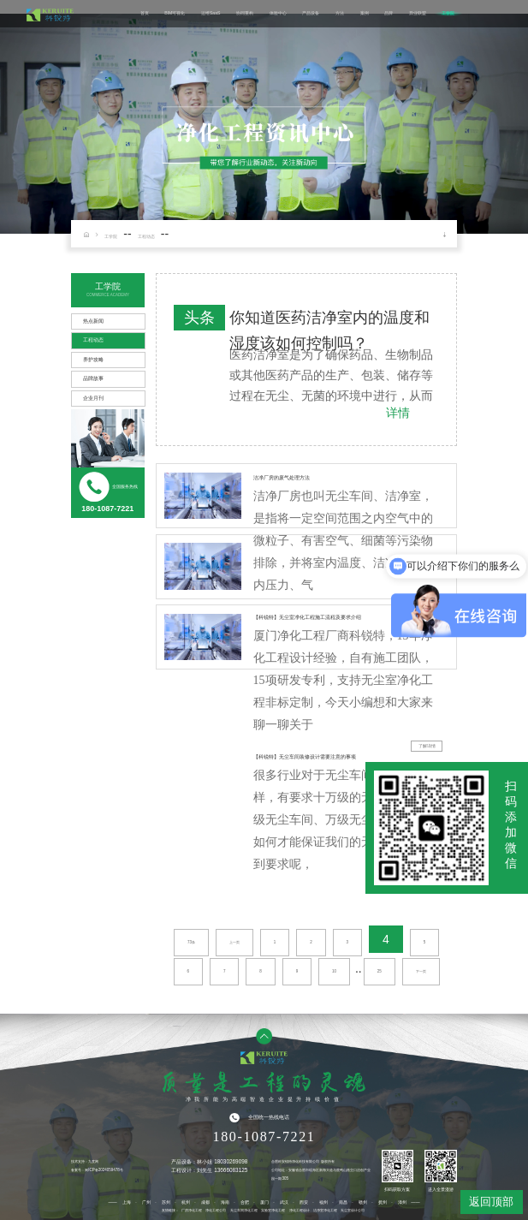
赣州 (363, 1202)
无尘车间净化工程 (244, 1210)
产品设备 (310, 13)
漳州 (402, 1202)
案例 (364, 13)
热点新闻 (93, 321)
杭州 (185, 1202)
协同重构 (244, 13)
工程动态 (146, 236)
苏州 (166, 1202)
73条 (191, 942)
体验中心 (278, 13)
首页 (144, 13)
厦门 (264, 1202)
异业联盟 (417, 13)
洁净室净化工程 (325, 1210)
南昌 (343, 1202)
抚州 (382, 1202)
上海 (126, 1202)
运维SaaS (211, 13)
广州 (146, 1202)
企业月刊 (93, 398)
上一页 (234, 942)
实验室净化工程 (273, 1210)
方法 (339, 13)
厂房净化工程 (191, 1210)
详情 (398, 413)
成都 (205, 1202)
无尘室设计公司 (353, 1210)
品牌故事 (93, 378)
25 (379, 971)
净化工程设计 (299, 1210)
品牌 (388, 13)
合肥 (244, 1202)
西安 (304, 1202)
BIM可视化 (174, 13)
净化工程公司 (215, 1210)
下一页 (421, 971)
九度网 (93, 1161)
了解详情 (427, 746)
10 (334, 971)
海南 (225, 1202)
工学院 (448, 13)
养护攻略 (93, 359)
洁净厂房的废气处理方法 (281, 477)
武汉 (284, 1202)
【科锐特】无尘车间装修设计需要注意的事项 (304, 756)
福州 (323, 1202)
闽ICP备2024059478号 (103, 1170)
